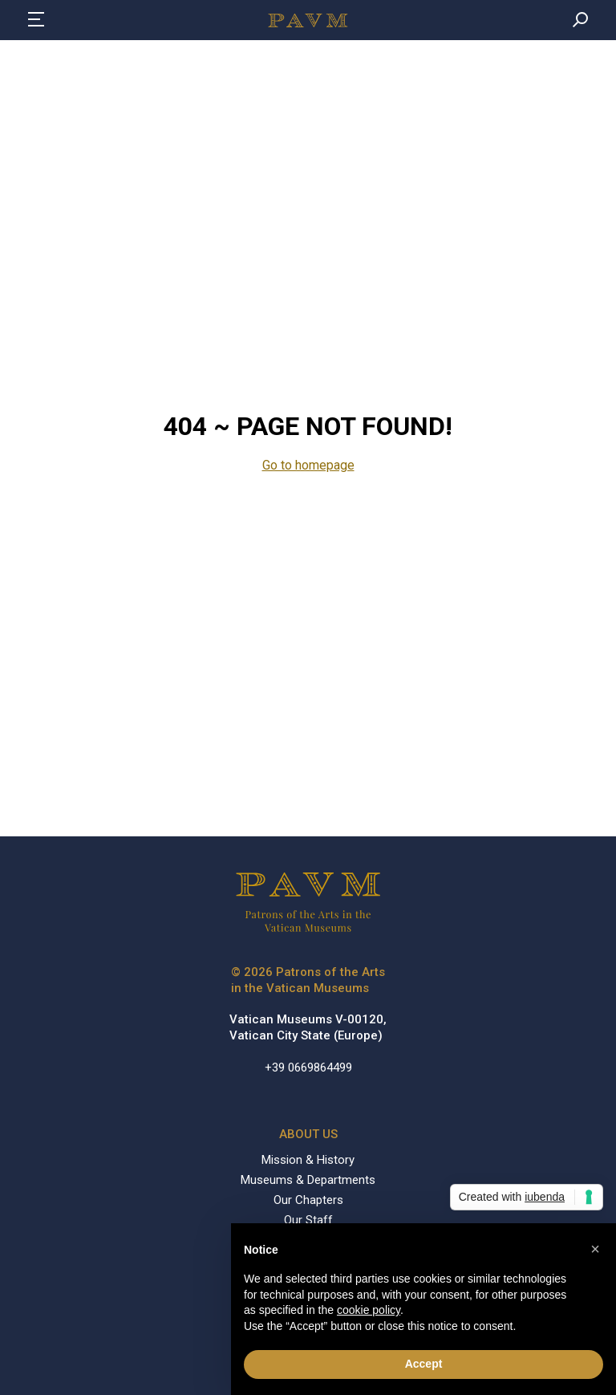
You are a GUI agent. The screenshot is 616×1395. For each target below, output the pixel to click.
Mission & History (308, 1160)
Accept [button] (424, 1363)
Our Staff (308, 1220)
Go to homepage (308, 465)
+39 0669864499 (308, 1067)
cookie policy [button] (368, 1309)
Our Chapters (308, 1200)
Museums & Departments (308, 1180)
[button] (595, 1249)
